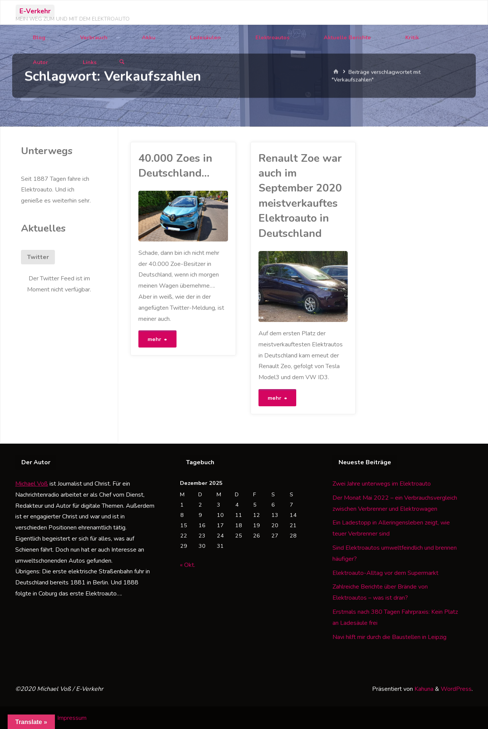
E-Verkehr (35, 11)
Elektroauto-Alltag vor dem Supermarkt (385, 572)
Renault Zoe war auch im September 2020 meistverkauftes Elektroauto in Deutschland (300, 196)
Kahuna (423, 688)
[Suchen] (122, 62)
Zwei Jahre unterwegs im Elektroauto (381, 483)
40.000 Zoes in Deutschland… (175, 165)
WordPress (456, 688)
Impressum (72, 717)
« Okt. (187, 564)
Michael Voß (31, 483)
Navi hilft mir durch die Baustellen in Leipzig (389, 636)
